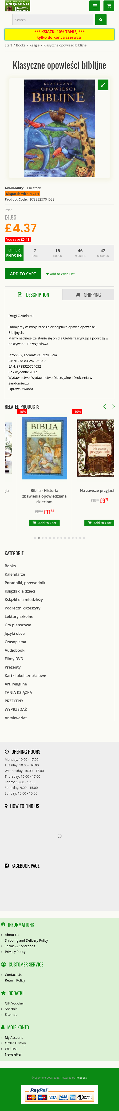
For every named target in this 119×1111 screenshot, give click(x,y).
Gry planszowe (18, 625)
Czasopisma (15, 641)
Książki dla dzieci (20, 591)
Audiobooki (15, 650)
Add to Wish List (62, 274)
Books (20, 45)
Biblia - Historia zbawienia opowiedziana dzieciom (59, 496)
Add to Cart (23, 273)
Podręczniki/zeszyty (22, 608)
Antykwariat (16, 717)
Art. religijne (16, 684)
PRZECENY (14, 701)
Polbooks (81, 1077)
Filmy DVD (14, 658)
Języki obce (15, 633)
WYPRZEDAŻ (16, 709)
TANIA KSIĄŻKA (18, 692)
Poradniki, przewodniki (25, 582)
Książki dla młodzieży (24, 599)
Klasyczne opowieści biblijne (65, 45)
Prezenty (13, 667)
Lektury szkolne (19, 616)
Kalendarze (15, 574)
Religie (34, 45)
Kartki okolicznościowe (25, 675)
